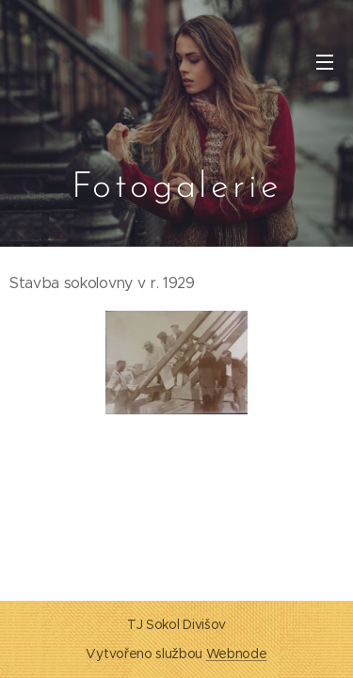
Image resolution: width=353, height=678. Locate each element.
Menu (324, 62)
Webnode (236, 653)
